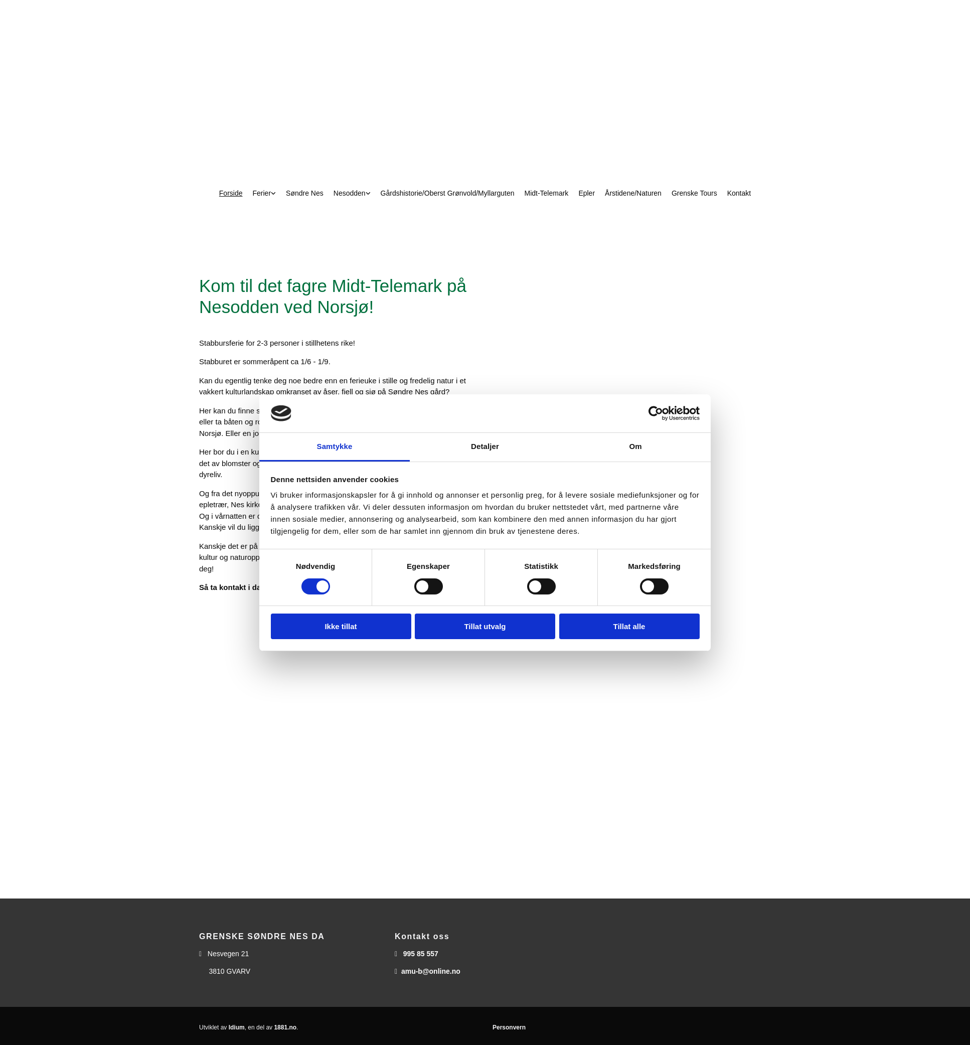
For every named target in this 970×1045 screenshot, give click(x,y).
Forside (231, 193)
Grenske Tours (694, 193)
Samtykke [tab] (335, 446)
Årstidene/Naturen (633, 193)
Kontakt (739, 193)
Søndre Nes (305, 193)
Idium (237, 1027)
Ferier (262, 193)
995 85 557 (420, 954)
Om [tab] (635, 446)
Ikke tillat (341, 626)
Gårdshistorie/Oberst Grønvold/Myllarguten (448, 193)
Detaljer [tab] (485, 446)
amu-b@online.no (430, 971)
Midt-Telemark (546, 193)
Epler (586, 193)
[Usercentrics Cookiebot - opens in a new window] (656, 413)
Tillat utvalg (485, 626)
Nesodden (350, 193)
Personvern (509, 1027)
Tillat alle (629, 626)
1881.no (285, 1027)
